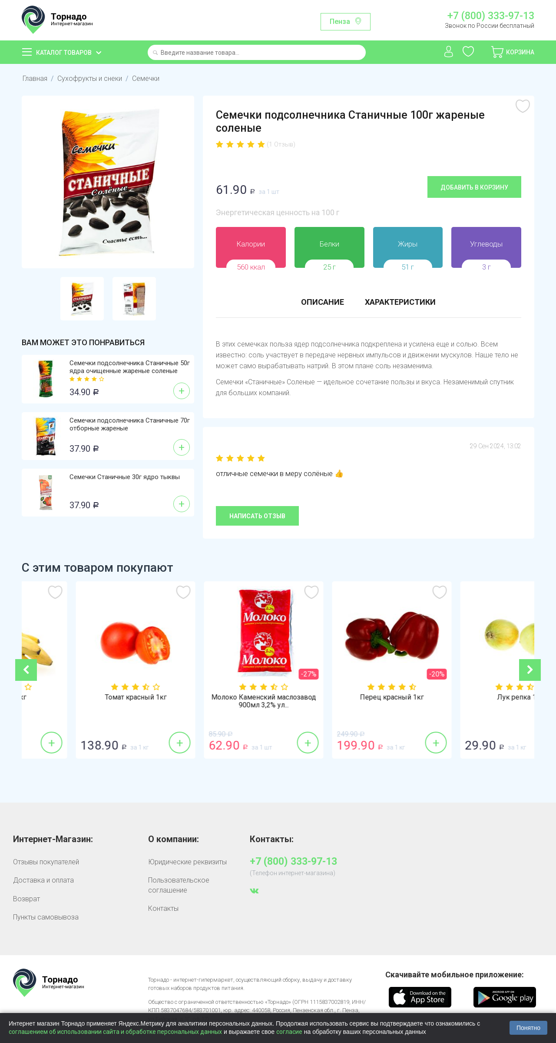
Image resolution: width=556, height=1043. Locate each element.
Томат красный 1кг (214, 697)
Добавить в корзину (474, 187)
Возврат (26, 899)
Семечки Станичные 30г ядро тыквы (125, 477)
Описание (322, 302)
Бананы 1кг (86, 697)
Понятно (528, 1027)
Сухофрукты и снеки (89, 78)
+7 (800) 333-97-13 (490, 16)
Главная (35, 78)
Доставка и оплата (43, 880)
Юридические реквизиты (187, 862)
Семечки (145, 78)
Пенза (340, 21)
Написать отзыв (257, 516)
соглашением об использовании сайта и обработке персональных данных (115, 1031)
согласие (289, 1031)
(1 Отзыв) (281, 144)
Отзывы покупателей (46, 862)
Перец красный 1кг (470, 697)
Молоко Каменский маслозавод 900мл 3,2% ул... (342, 701)
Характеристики (400, 302)
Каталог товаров (64, 52)
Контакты (163, 908)
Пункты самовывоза (46, 917)
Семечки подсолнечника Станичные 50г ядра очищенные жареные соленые (130, 367)
